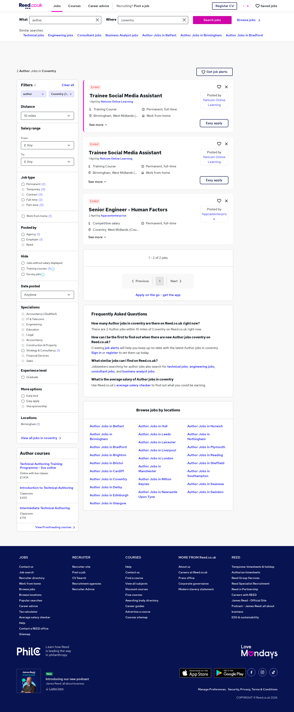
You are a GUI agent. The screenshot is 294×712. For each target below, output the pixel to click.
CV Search (79, 578)
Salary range (30, 128)
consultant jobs (103, 371)
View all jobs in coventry (41, 438)
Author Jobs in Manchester (149, 468)
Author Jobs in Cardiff (107, 471)
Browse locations (30, 595)
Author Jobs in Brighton (108, 455)
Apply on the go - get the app (158, 295)
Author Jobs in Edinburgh (109, 495)
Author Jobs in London (155, 458)
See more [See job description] (98, 125)
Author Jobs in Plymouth (206, 447)
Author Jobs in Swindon (205, 492)
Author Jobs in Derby (106, 487)
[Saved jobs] (266, 6)
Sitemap (24, 634)
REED (236, 557)
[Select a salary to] (47, 162)
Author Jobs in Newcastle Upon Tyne (157, 494)
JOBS (23, 557)
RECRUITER (81, 557)
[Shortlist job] (219, 87)
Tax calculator (28, 611)
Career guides (134, 606)
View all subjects (136, 583)
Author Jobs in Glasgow (108, 503)
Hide (24, 256)
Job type (28, 177)
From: (24, 138)
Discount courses (136, 589)
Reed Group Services (246, 578)
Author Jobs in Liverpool (157, 450)
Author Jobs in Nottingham (198, 436)
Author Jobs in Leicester (157, 442)
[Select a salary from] (47, 145)
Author (24, 71)
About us (184, 567)
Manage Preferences (212, 689)
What (23, 19)
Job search (26, 572)
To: (23, 154)
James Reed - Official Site (249, 600)
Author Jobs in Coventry (108, 479)
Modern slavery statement (196, 589)
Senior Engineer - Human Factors (128, 209)
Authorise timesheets (246, 572)
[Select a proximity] (47, 116)
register (112, 353)
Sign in (96, 353)
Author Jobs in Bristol (106, 463)
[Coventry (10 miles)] (61, 94)
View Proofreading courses (55, 527)
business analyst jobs (138, 371)
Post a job (79, 572)
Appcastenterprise (113, 215)
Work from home (30, 583)
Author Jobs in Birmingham (201, 35)
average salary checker (133, 385)
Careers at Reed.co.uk (192, 572)
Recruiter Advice (83, 589)
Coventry (49, 71)
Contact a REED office (33, 628)
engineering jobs (202, 366)
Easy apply (214, 123)
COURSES (133, 557)
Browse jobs (248, 20)
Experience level (34, 370)
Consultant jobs (89, 35)
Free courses (133, 595)
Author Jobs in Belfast (159, 35)
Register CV (225, 6)
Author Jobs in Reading (205, 455)
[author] (33, 94)
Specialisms (30, 307)
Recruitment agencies (86, 583)
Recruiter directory (32, 578)
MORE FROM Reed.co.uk (197, 557)
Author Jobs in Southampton (198, 473)
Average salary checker (34, 617)
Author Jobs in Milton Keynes (154, 481)
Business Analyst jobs (121, 35)
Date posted (30, 286)
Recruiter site (81, 567)
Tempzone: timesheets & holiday (253, 567)
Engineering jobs (60, 35)
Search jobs (212, 20)
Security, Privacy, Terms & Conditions (252, 689)
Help (22, 623)
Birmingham (30, 424)
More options (31, 389)
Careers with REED (244, 595)
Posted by (28, 228)
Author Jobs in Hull (152, 426)
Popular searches (30, 600)
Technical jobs (33, 35)
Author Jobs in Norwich (205, 426)
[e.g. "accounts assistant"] (65, 20)
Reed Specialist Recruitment (250, 583)
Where (111, 19)
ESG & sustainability (245, 617)
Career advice (28, 606)
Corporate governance (193, 583)
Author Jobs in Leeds (154, 434)
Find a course (134, 578)
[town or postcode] (153, 20)
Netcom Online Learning (117, 101)
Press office (186, 578)
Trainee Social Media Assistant (126, 96)
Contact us (26, 567)
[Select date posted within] (47, 295)
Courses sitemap (136, 617)
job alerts (112, 348)
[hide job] (226, 87)
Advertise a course (137, 611)
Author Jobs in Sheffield (205, 463)
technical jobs (177, 366)
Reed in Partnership (245, 589)
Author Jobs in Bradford (244, 35)
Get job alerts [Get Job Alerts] (214, 72)
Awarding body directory (142, 600)
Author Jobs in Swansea (205, 484)
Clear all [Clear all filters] (68, 85)
